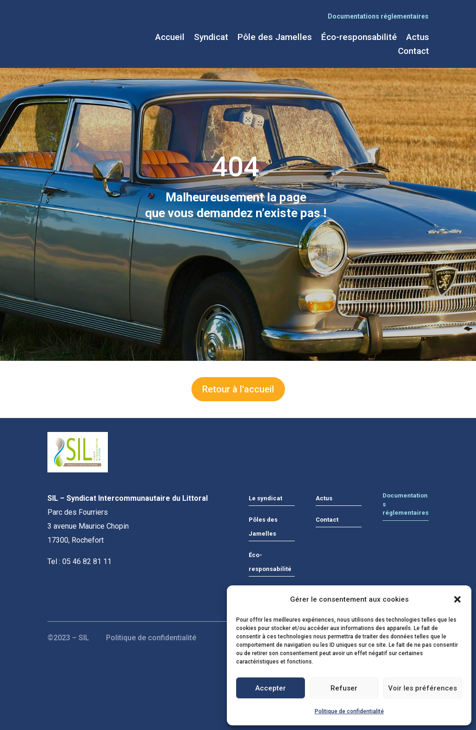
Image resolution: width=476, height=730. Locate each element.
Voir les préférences (422, 688)
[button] (457, 599)
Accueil (170, 38)
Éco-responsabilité (359, 38)
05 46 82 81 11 (87, 561)
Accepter (270, 688)
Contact (413, 52)
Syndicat (211, 38)
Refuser (344, 688)
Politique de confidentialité (349, 711)
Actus (417, 38)
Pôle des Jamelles (275, 38)
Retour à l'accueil (238, 389)
